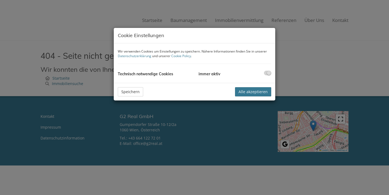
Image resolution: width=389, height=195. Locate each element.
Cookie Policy (181, 56)
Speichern (130, 91)
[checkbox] (267, 73)
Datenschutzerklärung (134, 56)
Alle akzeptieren (253, 91)
